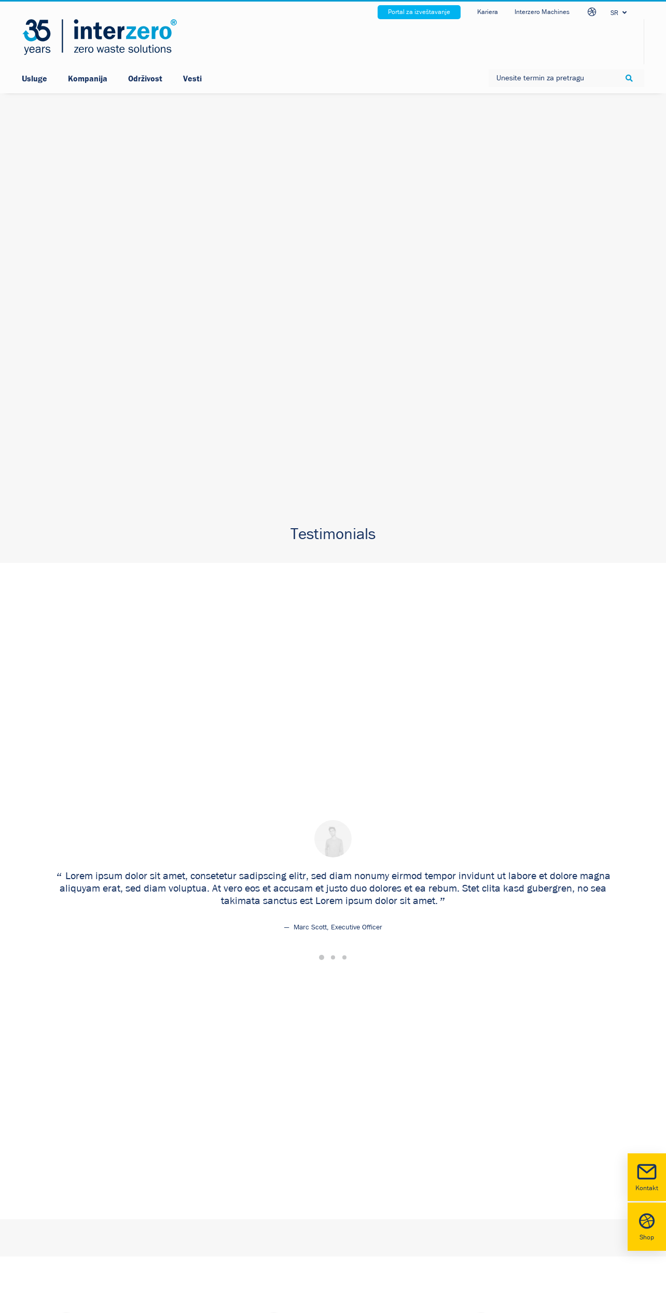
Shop (646, 1225)
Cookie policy (219, 1152)
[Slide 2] (333, 286)
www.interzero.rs (69, 1205)
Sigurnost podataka (230, 1128)
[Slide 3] (344, 286)
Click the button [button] (71, 626)
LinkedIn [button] (384, 1128)
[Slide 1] (321, 286)
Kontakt (646, 1176)
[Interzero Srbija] (99, 37)
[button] (357, 1129)
